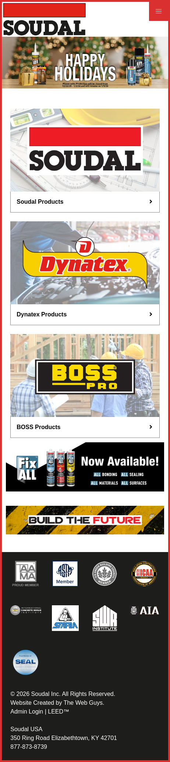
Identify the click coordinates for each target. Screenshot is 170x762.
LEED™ (58, 711)
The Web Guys (83, 703)
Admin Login (26, 711)
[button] (158, 11)
